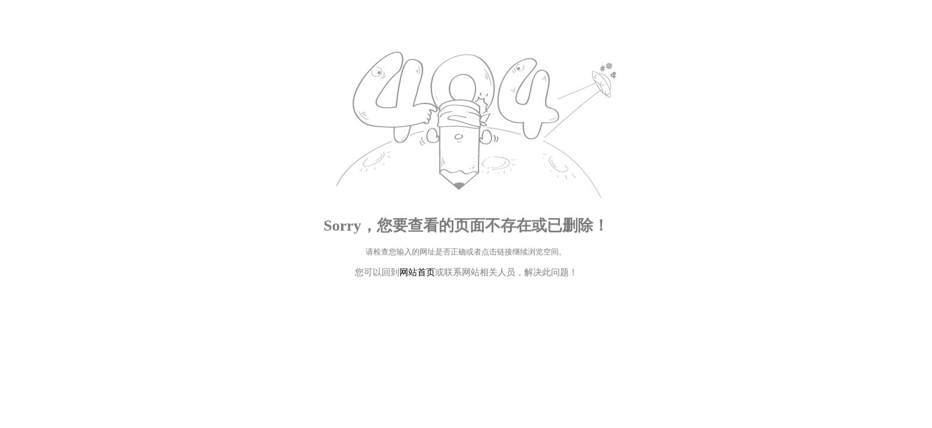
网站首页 (417, 272)
